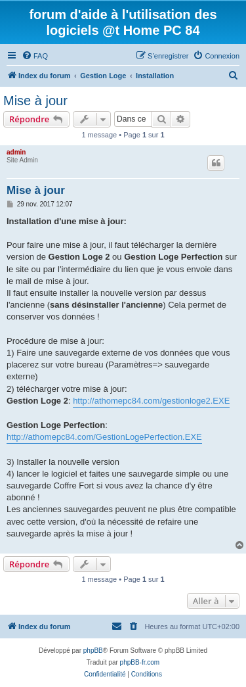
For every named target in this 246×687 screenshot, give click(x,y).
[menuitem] (35, 56)
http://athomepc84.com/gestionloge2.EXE (151, 401)
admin (16, 152)
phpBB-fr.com (140, 662)
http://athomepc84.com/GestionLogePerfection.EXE (104, 437)
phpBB (93, 650)
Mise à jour (35, 100)
